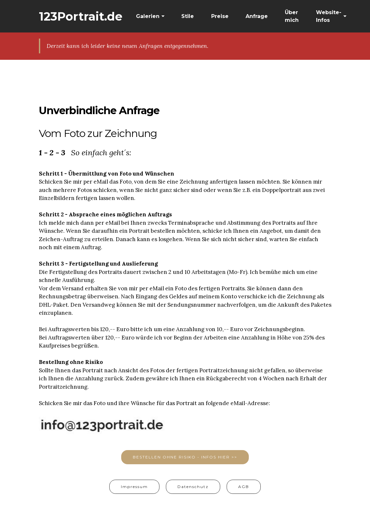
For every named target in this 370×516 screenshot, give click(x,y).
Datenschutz (193, 486)
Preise (220, 16)
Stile (187, 16)
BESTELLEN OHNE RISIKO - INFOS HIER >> (185, 457)
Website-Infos (328, 16)
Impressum (134, 486)
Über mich (292, 16)
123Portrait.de (80, 16)
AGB (243, 486)
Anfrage (257, 16)
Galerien (147, 16)
